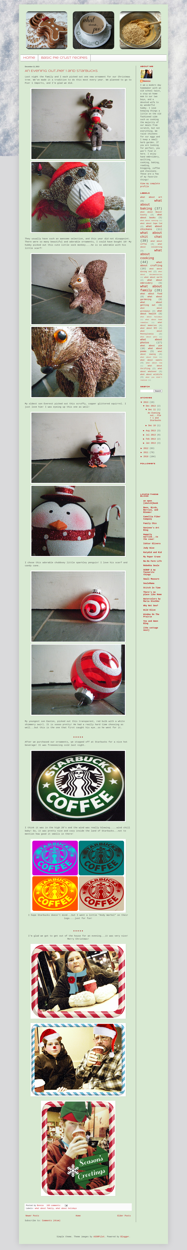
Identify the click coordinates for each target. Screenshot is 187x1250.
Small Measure (151, 579)
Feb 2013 (151, 439)
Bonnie (146, 81)
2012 (146, 448)
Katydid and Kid (152, 552)
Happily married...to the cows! (150, 536)
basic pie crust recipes (64, 57)
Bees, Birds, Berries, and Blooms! (150, 509)
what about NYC (148, 328)
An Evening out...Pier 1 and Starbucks (61, 71)
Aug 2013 (151, 430)
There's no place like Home (152, 593)
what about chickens (151, 228)
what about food (151, 294)
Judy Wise (148, 548)
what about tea (154, 363)
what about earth (153, 277)
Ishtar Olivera (152, 543)
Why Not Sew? (150, 605)
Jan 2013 (151, 443)
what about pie (151, 345)
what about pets (148, 337)
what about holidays (66, 1208)
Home (78, 1216)
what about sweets (151, 360)
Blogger (125, 1237)
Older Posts (124, 1216)
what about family (44, 1208)
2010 (146, 456)
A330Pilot (99, 1237)
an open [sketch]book (150, 502)
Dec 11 (152, 409)
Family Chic (150, 523)
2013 (146, 402)
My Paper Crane (152, 557)
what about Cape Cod (151, 223)
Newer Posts (32, 1216)
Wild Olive (149, 610)
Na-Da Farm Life (152, 561)
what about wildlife (151, 374)
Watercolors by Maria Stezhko (152, 600)
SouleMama (148, 583)
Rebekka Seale (151, 565)
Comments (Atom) (51, 1220)
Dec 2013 (151, 406)
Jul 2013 (151, 435)
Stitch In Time (152, 588)
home (29, 57)
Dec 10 (152, 425)
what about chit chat (151, 235)
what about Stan (148, 357)
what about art (151, 197)
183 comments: (54, 1206)
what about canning (149, 220)
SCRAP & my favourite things (149, 572)
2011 (146, 452)
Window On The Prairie (151, 615)
